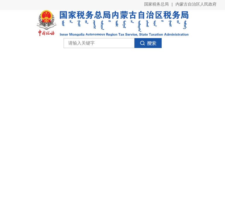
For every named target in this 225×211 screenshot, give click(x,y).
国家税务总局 (156, 4)
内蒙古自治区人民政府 (196, 4)
